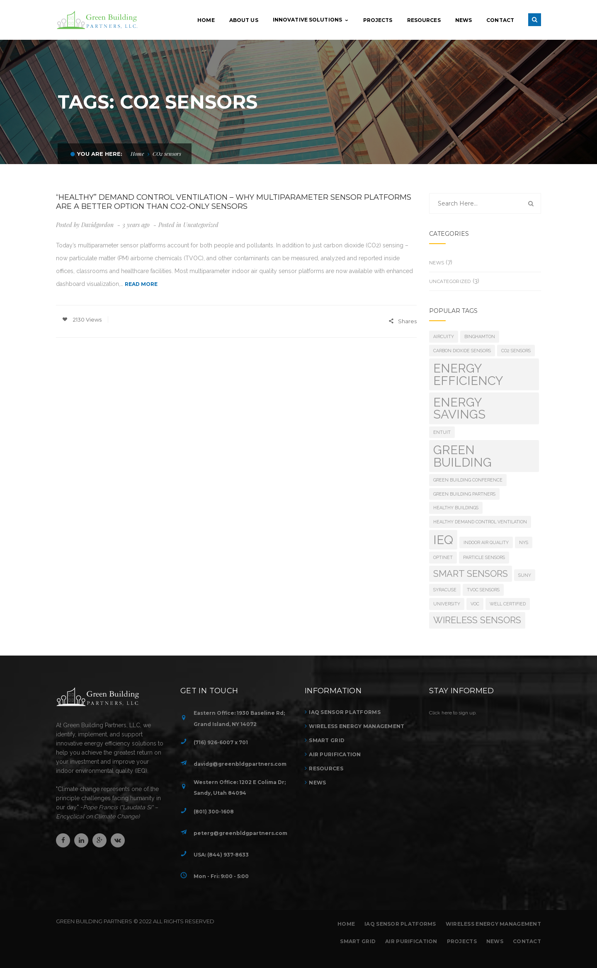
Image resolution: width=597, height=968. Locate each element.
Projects (462, 941)
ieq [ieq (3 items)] (443, 539)
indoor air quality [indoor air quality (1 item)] (486, 542)
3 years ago (136, 225)
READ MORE (141, 284)
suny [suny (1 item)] (524, 575)
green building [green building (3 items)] (462, 456)
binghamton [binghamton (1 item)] (479, 336)
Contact (527, 941)
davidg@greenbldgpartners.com (240, 764)
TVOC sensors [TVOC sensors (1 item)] (483, 589)
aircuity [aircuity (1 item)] (443, 336)
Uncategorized (200, 225)
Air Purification (335, 754)
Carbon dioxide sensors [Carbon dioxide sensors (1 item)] (462, 350)
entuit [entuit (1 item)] (442, 432)
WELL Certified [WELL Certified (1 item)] (508, 603)
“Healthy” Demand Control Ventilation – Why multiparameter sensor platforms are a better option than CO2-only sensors (233, 202)
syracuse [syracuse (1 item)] (444, 589)
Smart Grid (327, 740)
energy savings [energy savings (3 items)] (459, 408)
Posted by (85, 225)
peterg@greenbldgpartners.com (240, 833)
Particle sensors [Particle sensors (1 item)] (484, 557)
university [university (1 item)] (446, 603)
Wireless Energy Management (356, 726)
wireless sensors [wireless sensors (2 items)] (477, 620)
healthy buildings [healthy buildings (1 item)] (455, 507)
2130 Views (82, 319)
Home (137, 153)
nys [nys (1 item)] (523, 542)
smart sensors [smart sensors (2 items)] (470, 573)
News (436, 263)
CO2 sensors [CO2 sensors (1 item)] (516, 350)
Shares (402, 321)
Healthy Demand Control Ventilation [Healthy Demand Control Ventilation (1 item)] (480, 521)
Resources (326, 768)
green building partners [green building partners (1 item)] (464, 493)
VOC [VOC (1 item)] (475, 603)
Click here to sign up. (453, 713)
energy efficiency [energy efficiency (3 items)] (468, 374)
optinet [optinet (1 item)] (443, 557)
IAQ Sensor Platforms (345, 712)
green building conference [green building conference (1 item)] (467, 479)
